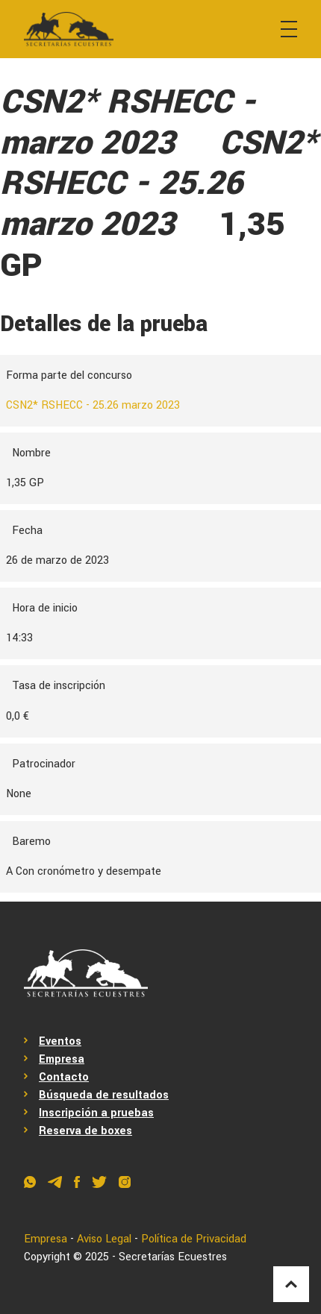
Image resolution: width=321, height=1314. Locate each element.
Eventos (60, 1041)
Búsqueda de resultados (104, 1095)
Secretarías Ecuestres (173, 1257)
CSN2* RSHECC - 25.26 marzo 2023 (93, 405)
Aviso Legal (104, 1239)
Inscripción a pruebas (96, 1113)
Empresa (61, 1059)
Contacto (64, 1077)
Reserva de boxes (85, 1131)
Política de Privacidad (193, 1239)
